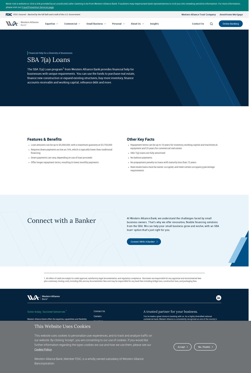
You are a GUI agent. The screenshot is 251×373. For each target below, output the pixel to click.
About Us (136, 23)
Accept (181, 350)
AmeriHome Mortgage (231, 14)
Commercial (70, 23)
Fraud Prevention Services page (38, 7)
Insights (154, 23)
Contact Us (198, 23)
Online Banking (231, 23)
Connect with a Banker (143, 241)
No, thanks (204, 350)
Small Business (94, 23)
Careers (97, 316)
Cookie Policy (43, 353)
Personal (117, 23)
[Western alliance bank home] (22, 23)
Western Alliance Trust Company (199, 14)
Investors (98, 321)
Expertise (50, 23)
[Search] (211, 24)
